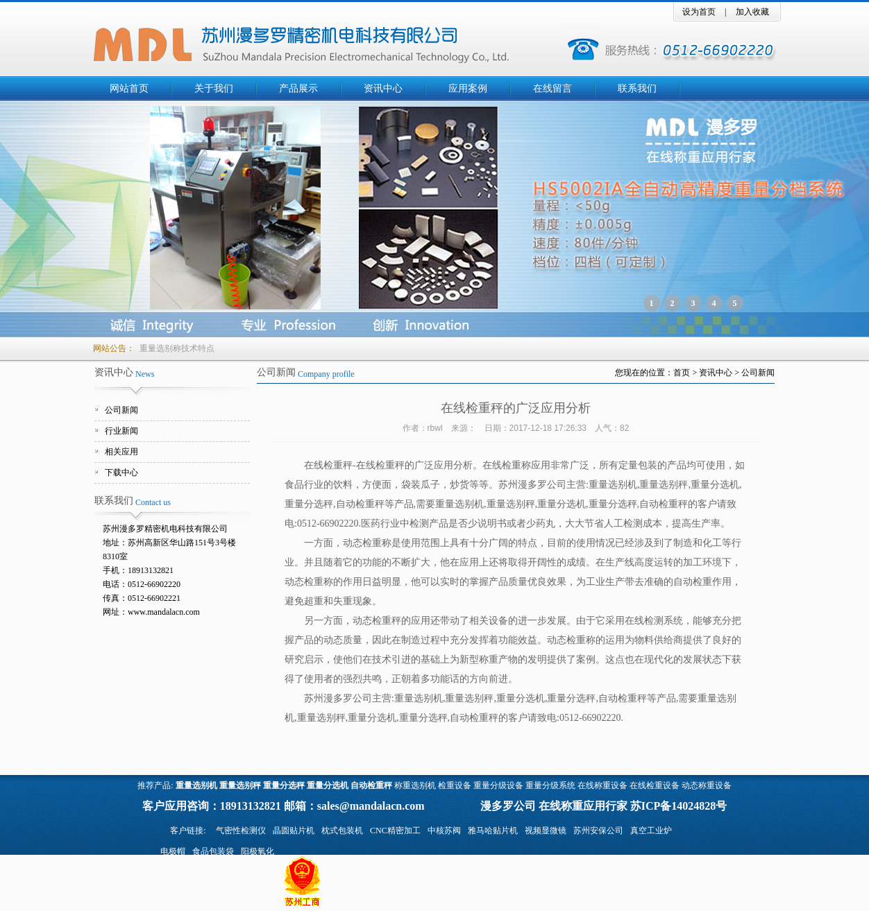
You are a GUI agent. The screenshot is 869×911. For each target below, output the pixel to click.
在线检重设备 (655, 785)
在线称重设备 (602, 785)
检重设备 (454, 785)
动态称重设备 (707, 785)
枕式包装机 (342, 830)
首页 (681, 372)
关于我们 (213, 88)
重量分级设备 (498, 785)
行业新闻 (121, 431)
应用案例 (467, 88)
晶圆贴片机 (293, 830)
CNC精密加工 (395, 830)
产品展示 (298, 88)
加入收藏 (752, 12)
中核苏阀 (444, 830)
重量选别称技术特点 (177, 348)
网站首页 (129, 88)
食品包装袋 (213, 851)
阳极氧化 (257, 851)
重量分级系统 (550, 785)
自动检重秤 (371, 785)
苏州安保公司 (598, 830)
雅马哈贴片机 (493, 830)
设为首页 (699, 12)
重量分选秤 (284, 785)
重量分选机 (327, 785)
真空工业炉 (651, 830)
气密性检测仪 (241, 830)
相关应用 (121, 452)
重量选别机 (196, 785)
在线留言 (552, 88)
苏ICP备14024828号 (678, 806)
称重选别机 (415, 785)
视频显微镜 (545, 830)
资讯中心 (383, 88)
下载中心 (121, 472)
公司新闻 (121, 410)
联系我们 (637, 88)
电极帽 (172, 851)
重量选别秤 (240, 785)
